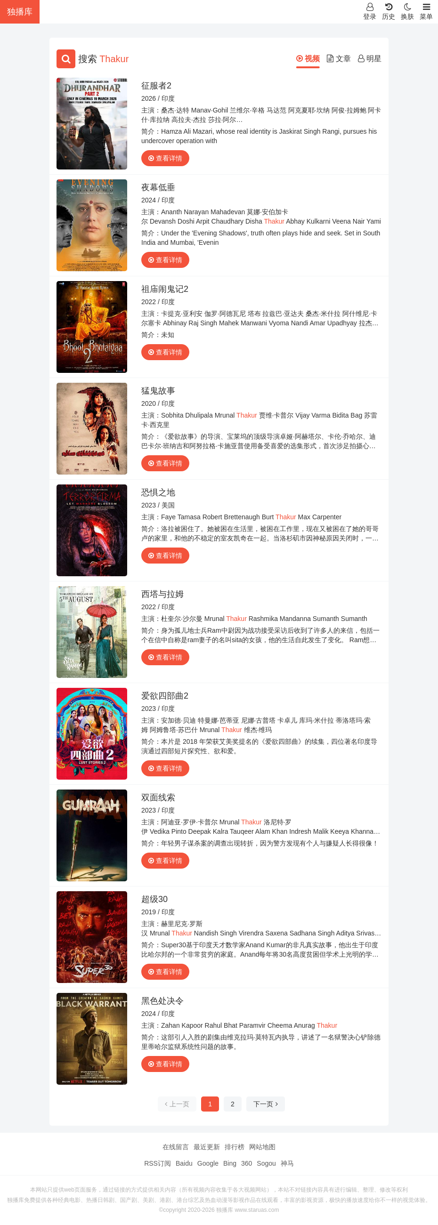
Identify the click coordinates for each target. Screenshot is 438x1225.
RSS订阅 (157, 1163)
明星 (369, 59)
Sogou (266, 1163)
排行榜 (234, 1147)
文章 (338, 59)
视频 (308, 59)
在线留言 (175, 1147)
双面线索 (158, 797)
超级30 (154, 899)
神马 (287, 1163)
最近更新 (207, 1147)
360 (246, 1163)
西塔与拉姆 (162, 594)
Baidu (184, 1163)
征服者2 (156, 85)
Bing (229, 1163)
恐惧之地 (158, 492)
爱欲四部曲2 (164, 696)
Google (208, 1163)
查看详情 (165, 158)
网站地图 (262, 1147)
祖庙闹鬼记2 (164, 289)
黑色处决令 (162, 1001)
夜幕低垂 (158, 187)
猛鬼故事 (158, 390)
